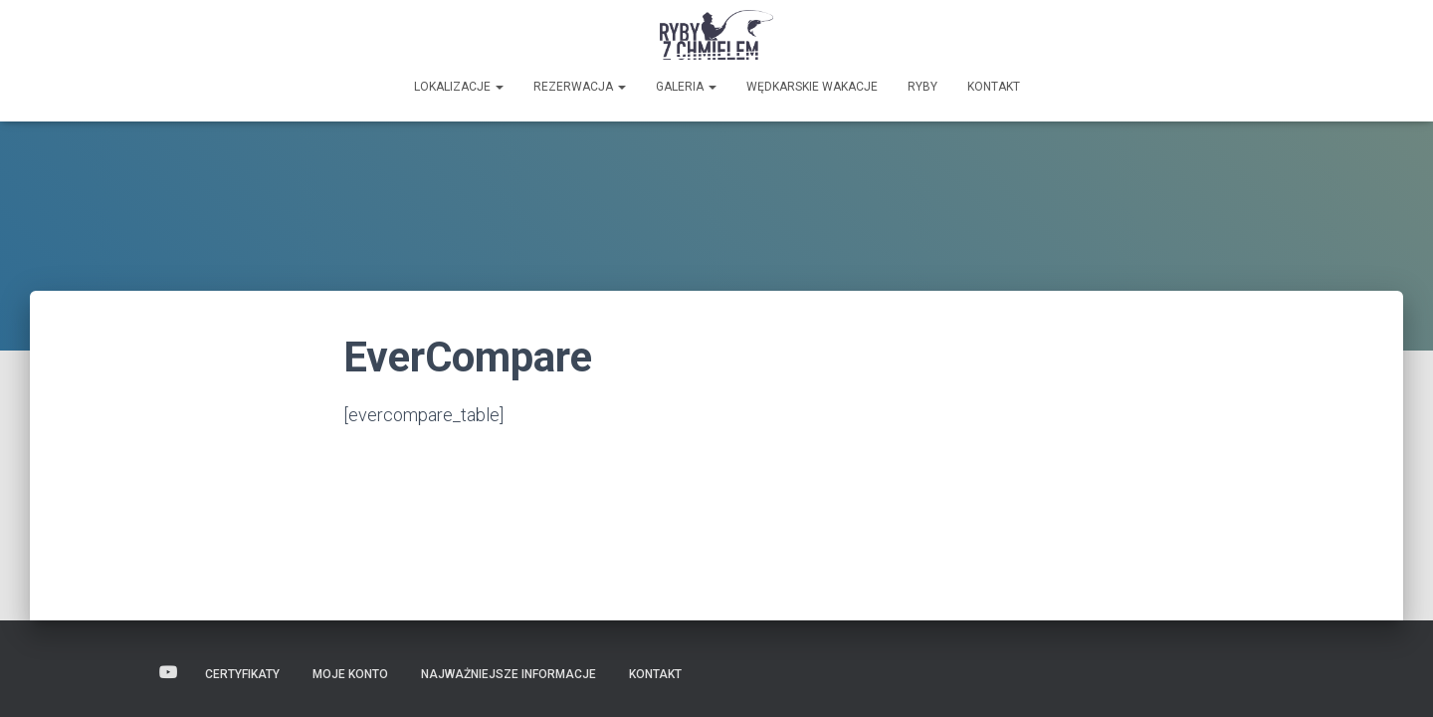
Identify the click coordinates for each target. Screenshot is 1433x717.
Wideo (168, 673)
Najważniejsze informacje (508, 674)
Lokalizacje (459, 87)
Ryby (922, 87)
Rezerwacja (579, 87)
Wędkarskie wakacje (812, 87)
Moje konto (350, 674)
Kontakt (993, 87)
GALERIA (686, 87)
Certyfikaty (242, 674)
